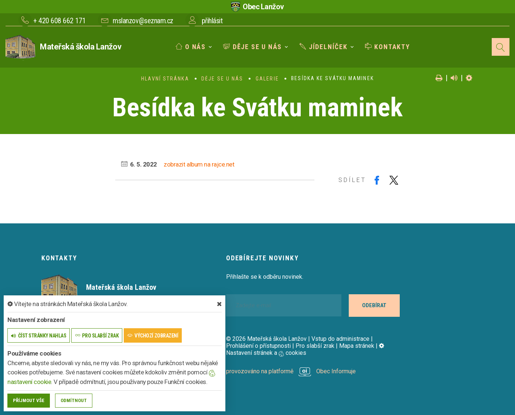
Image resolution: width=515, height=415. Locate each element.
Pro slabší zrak (315, 345)
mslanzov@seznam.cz (143, 20)
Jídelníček (323, 47)
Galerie (267, 79)
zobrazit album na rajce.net (199, 164)
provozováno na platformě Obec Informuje (291, 371)
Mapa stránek (356, 345)
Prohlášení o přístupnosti (258, 345)
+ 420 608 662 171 (59, 20)
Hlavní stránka (165, 79)
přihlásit (212, 21)
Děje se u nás (252, 47)
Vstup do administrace (340, 338)
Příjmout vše (28, 400)
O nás (190, 47)
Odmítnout (74, 400)
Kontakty (387, 47)
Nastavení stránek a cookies (305, 349)
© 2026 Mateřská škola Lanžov (266, 338)
